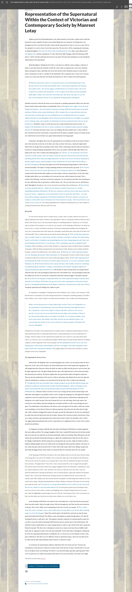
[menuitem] (2, 2)
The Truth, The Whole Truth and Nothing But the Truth (55, 51)
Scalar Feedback (44, 583)
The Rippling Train (30, 54)
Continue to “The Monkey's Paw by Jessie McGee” (44, 566)
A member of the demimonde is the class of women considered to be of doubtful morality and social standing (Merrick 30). (56, 127)
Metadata (38, 581)
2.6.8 (37, 583)
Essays (27, 10)
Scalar (34, 583)
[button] (121, 7)
